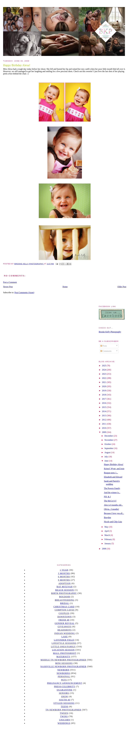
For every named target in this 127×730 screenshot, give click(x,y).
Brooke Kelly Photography (110, 332)
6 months (64, 577)
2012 (104, 420)
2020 (104, 386)
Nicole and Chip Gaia (113, 522)
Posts (103, 346)
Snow (64, 696)
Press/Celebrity (64, 686)
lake (64, 636)
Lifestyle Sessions (64, 643)
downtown (64, 617)
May (106, 527)
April (106, 531)
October (108, 444)
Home (65, 287)
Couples (64, 613)
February (108, 539)
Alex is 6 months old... (113, 505)
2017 (104, 399)
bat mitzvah (65, 587)
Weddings (64, 723)
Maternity (63, 656)
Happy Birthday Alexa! (113, 464)
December (109, 436)
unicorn (64, 720)
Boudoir (64, 597)
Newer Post (8, 287)
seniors (64, 693)
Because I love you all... (114, 513)
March (107, 535)
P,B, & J (107, 497)
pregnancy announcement (64, 683)
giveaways (65, 626)
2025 (104, 365)
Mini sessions (64, 663)
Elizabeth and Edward (113, 477)
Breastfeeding (64, 600)
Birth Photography (64, 593)
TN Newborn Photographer (63, 710)
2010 (104, 428)
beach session (64, 590)
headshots (65, 630)
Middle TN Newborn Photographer (63, 660)
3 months (64, 573)
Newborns (63, 673)
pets (64, 680)
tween (64, 713)
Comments (105, 351)
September (109, 448)
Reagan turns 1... (111, 473)
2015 (104, 407)
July (106, 457)
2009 (104, 432)
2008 (104, 549)
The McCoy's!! (110, 501)
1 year (64, 570)
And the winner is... (112, 492)
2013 (104, 415)
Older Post (121, 287)
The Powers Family (112, 488)
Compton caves (65, 610)
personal (64, 676)
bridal (64, 603)
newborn (63, 670)
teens (64, 706)
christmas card (63, 607)
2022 (104, 378)
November (109, 440)
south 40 (64, 700)
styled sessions (64, 703)
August (107, 452)
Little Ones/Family (63, 646)
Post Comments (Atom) (24, 292)
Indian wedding (64, 633)
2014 (104, 411)
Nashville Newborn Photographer (63, 666)
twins (64, 716)
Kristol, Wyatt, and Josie (114, 468)
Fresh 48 (64, 620)
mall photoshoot (64, 653)
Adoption (64, 583)
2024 (104, 370)
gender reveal (65, 623)
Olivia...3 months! (111, 509)
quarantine (64, 690)
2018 (104, 395)
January (107, 543)
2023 (104, 374)
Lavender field (64, 640)
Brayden (107, 517)
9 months (64, 580)
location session (63, 650)
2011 (104, 424)
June (106, 461)
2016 (104, 403)
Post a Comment (10, 282)
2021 (104, 382)
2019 (104, 390)
